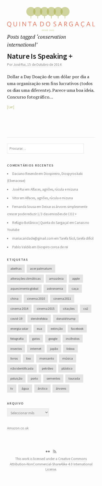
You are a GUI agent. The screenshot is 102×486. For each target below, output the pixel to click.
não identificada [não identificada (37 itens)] (21, 368)
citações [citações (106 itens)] (69, 308)
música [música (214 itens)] (67, 358)
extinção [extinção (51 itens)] (57, 329)
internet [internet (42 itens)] (35, 349)
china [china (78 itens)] (14, 298)
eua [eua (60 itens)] (39, 329)
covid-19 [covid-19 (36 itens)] (16, 319)
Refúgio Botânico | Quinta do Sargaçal (40, 222)
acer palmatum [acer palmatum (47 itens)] (41, 268)
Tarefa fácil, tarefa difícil (76, 238)
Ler (10, 107)
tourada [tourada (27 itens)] (74, 378)
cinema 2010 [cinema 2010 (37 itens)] (36, 298)
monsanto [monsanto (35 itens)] (46, 358)
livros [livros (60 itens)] (14, 358)
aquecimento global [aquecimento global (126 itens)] (24, 288)
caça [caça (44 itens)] (75, 288)
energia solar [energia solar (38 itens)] (19, 329)
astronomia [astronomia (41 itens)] (55, 288)
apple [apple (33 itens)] (76, 278)
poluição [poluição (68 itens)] (16, 378)
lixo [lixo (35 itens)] (28, 358)
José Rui (19, 64)
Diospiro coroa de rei (52, 247)
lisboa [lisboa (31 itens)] (70, 349)
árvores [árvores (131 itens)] (61, 388)
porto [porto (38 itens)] (34, 378)
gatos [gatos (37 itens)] (36, 339)
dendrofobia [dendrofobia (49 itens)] (39, 319)
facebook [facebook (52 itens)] (77, 329)
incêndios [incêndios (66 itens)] (72, 339)
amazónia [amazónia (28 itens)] (56, 278)
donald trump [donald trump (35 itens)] (65, 319)
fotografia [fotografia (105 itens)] (17, 339)
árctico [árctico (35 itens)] (42, 388)
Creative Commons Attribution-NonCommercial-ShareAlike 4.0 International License (51, 464)
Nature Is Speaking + (39, 56)
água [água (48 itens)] (25, 388)
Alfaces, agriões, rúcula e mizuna (54, 189)
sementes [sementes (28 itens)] (53, 378)
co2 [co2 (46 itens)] (85, 308)
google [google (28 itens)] (52, 339)
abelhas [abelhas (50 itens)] (15, 268)
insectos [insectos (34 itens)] (16, 349)
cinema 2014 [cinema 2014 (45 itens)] (19, 308)
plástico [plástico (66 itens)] (66, 368)
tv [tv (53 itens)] (11, 388)
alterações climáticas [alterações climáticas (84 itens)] (25, 278)
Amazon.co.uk (18, 428)
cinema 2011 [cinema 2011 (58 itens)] (62, 298)
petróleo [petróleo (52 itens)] (47, 368)
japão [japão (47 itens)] (54, 349)
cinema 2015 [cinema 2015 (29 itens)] (45, 308)
